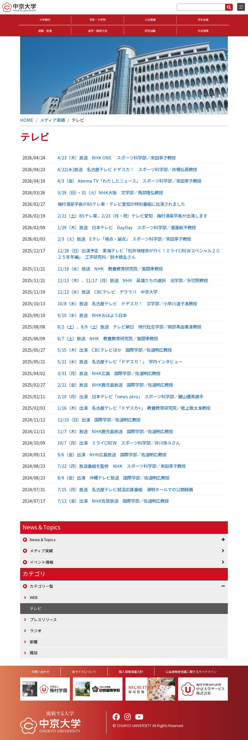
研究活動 (150, 31)
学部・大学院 (97, 20)
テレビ (36, 608)
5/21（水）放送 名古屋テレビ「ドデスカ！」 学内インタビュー (119, 361)
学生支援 (203, 20)
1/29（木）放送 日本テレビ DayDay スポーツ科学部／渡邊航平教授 (126, 227)
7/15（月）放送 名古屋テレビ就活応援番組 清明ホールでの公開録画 (125, 489)
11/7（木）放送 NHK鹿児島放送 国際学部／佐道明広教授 (115, 431)
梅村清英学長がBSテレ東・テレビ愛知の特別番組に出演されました (121, 204)
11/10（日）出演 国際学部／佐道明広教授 (99, 419)
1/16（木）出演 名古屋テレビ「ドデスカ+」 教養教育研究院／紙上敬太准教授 (133, 408)
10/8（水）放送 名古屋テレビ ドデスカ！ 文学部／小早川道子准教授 (127, 303)
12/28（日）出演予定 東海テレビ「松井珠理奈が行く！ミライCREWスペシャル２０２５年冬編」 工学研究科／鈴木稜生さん (138, 253)
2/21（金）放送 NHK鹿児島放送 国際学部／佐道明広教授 (115, 384)
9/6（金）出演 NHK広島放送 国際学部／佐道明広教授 (111, 454)
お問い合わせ (40, 671)
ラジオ (36, 631)
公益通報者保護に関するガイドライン (191, 671)
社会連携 (203, 31)
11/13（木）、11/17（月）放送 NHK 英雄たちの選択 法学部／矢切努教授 (132, 280)
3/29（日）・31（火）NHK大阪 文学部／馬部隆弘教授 (110, 192)
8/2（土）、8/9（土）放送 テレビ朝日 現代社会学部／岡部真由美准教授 (129, 326)
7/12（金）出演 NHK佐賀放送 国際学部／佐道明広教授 (113, 501)
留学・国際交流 (97, 31)
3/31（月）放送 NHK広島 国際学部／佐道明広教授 (108, 373)
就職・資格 (45, 31)
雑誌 (34, 652)
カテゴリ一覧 (41, 586)
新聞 (34, 642)
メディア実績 (52, 120)
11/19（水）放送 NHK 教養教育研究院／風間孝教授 (110, 268)
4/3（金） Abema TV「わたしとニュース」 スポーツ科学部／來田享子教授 (129, 180)
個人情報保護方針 (131, 671)
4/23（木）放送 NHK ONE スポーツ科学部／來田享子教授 (116, 157)
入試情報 (150, 20)
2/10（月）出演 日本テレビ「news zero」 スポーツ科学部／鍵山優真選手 (130, 396)
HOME (26, 120)
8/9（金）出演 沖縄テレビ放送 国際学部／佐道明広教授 (113, 477)
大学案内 (44, 20)
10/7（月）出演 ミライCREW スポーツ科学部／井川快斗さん (118, 442)
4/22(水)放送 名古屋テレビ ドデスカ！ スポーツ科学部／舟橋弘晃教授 (127, 169)
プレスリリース (43, 619)
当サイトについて (84, 671)
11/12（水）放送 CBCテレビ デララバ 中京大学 (107, 291)
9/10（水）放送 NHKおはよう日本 (92, 315)
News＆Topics (41, 527)
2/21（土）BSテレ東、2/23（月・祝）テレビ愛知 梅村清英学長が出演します (132, 215)
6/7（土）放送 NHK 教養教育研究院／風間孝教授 (107, 338)
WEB (34, 597)
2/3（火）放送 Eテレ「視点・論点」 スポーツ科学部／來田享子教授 (124, 239)
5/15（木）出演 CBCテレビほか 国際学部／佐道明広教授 (114, 350)
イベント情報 (41, 562)
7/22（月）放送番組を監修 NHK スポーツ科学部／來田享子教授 (121, 466)
